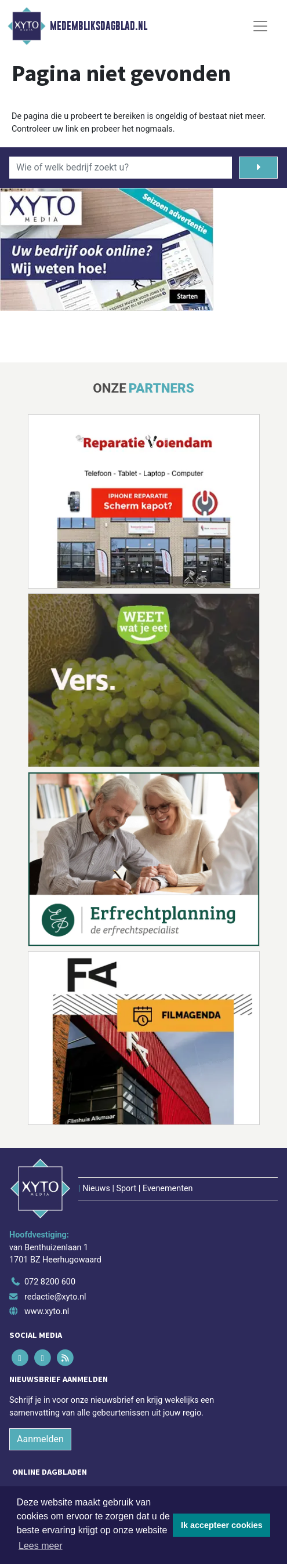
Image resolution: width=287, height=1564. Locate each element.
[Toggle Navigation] (260, 26)
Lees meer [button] (41, 1546)
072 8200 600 (49, 1282)
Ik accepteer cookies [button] (222, 1525)
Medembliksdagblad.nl (98, 26)
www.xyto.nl (46, 1311)
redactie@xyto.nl (55, 1297)
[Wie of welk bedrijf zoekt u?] (120, 168)
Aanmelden (40, 1439)
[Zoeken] (258, 168)
